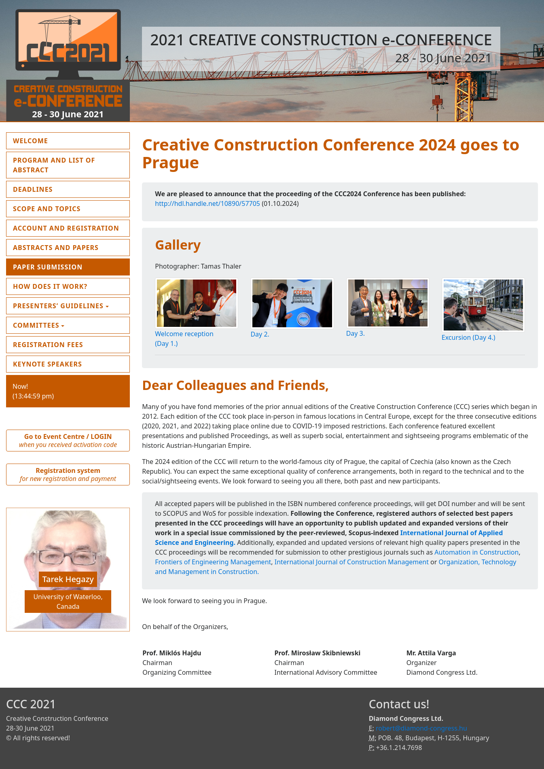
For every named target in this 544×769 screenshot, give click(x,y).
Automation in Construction (476, 552)
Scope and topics (46, 208)
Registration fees (48, 344)
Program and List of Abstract (54, 165)
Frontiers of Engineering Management (213, 561)
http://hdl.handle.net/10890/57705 (207, 203)
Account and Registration (66, 228)
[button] (15, 572)
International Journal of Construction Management (352, 561)
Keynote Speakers (47, 364)
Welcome (49, 140)
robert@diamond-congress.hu (421, 728)
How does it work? (50, 286)
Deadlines (33, 189)
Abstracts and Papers (56, 247)
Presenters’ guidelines (58, 305)
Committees (36, 325)
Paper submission (48, 267)
